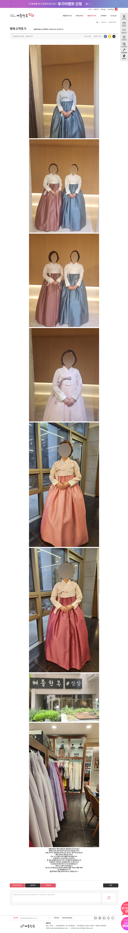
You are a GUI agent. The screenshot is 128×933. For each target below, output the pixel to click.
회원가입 (96, 9)
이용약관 (56, 918)
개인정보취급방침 (67, 918)
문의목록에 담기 (17, 885)
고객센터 (103, 16)
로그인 (89, 9)
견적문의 (48, 885)
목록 (110, 885)
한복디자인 (79, 16)
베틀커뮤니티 (91, 16)
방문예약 (33, 885)
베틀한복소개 (67, 16)
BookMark (111, 9)
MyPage (103, 9)
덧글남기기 (109, 897)
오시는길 (113, 16)
